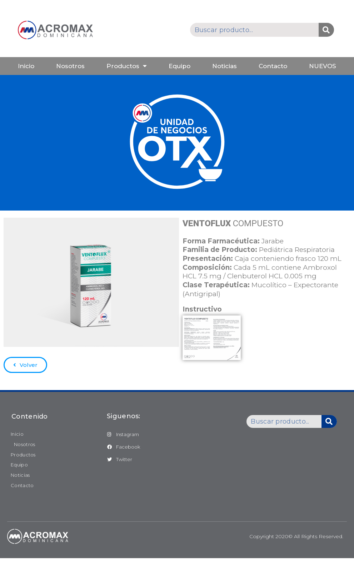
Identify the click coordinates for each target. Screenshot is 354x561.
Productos (126, 65)
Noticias (224, 66)
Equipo (179, 66)
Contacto (273, 66)
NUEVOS (322, 66)
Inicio (26, 66)
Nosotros (70, 66)
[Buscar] (326, 30)
